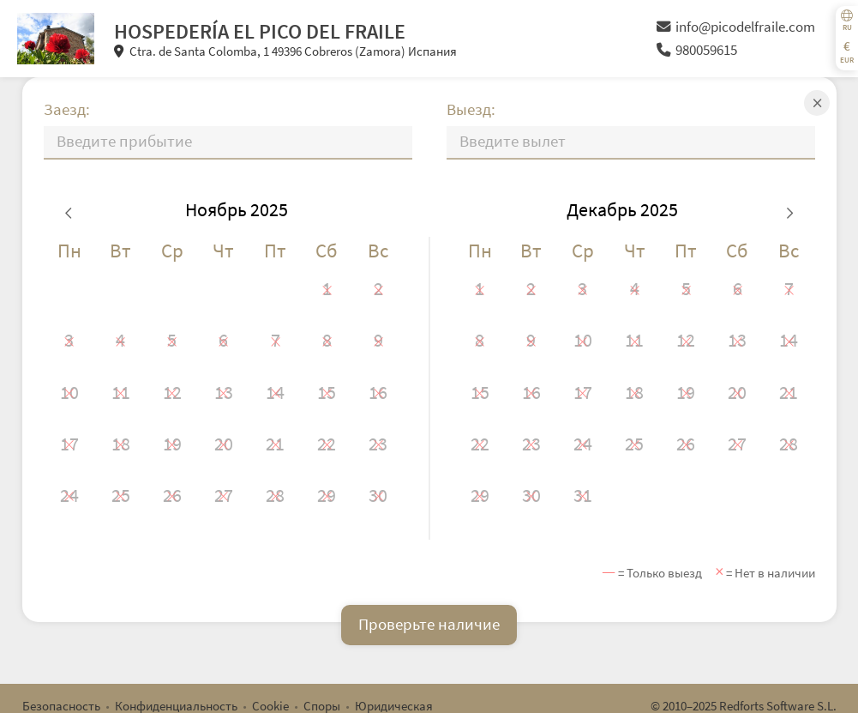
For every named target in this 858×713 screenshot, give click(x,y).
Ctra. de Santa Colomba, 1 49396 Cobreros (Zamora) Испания (286, 51)
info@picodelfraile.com (736, 27)
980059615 (697, 50)
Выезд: (471, 109)
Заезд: (67, 109)
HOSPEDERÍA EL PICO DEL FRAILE (259, 31)
